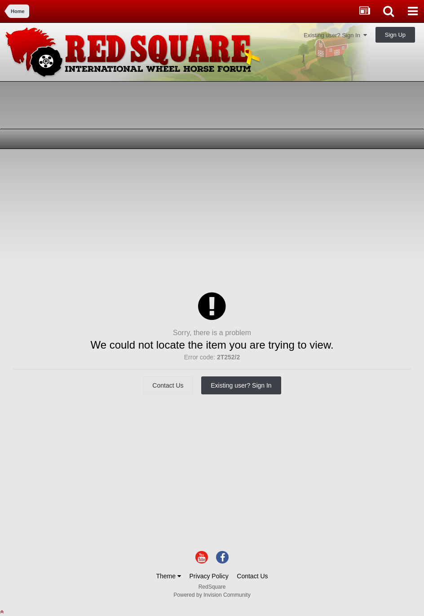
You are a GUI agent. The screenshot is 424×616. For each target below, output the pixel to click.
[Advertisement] (112, 218)
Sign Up (395, 34)
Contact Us (167, 385)
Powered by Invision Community (211, 595)
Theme (168, 576)
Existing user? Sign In (335, 35)
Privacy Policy (209, 576)
